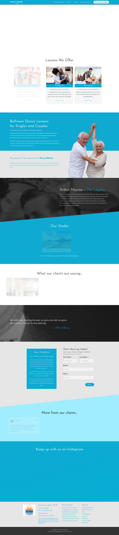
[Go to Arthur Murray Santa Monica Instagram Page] (56, 505)
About (69, 2)
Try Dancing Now (29, 39)
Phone (65, 374)
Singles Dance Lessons (69, 507)
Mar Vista (55, 518)
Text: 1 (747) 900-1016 (45, 510)
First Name (67, 357)
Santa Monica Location (57, 250)
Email (65, 365)
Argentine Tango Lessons (70, 518)
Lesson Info (28, 100)
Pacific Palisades (51, 519)
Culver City (45, 518)
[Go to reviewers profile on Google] (12, 421)
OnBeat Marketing (66, 531)
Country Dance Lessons (70, 520)
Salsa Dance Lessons (69, 514)
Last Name (83, 357)
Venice (51, 521)
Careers (84, 516)
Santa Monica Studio (45, 505)
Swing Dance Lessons (69, 516)
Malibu (50, 518)
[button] (16, 29)
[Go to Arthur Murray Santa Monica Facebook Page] (54, 505)
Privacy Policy (86, 520)
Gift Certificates (85, 2)
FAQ (83, 512)
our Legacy (55, 256)
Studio (76, 2)
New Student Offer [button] (101, 2)
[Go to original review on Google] (37, 421)
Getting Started (59, 2)
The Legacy (86, 514)
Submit (90, 384)
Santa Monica (45, 521)
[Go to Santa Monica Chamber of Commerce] (30, 515)
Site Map (85, 523)
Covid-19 (85, 518)
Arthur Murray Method (71, 256)
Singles (28, 86)
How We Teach (87, 510)
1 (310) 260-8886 (43, 508)
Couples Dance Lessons (70, 510)
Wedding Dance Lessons (70, 512)
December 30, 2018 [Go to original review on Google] (19, 421)
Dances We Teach (88, 507)
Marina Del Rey (42, 519)
